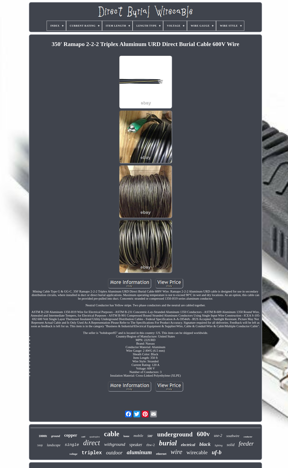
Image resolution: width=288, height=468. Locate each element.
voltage (73, 453)
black (204, 444)
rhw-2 (150, 445)
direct (91, 443)
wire (176, 451)
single (72, 444)
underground (175, 434)
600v (203, 434)
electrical (188, 445)
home (126, 436)
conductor (247, 437)
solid (230, 444)
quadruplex (95, 436)
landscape (53, 445)
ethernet (161, 453)
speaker (135, 444)
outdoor (114, 452)
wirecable (196, 452)
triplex (92, 453)
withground (114, 444)
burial (168, 443)
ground (55, 436)
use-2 (218, 435)
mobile (138, 436)
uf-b (216, 452)
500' (150, 436)
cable (111, 434)
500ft (40, 445)
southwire (232, 436)
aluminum (139, 452)
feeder (246, 443)
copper (70, 435)
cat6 (83, 436)
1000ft (43, 436)
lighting (219, 445)
